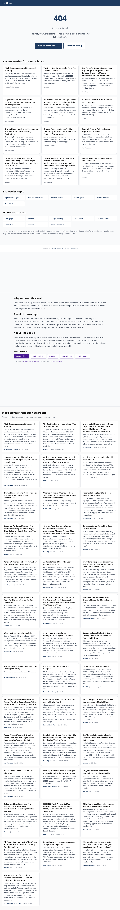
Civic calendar (79, 219)
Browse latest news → (48, 45)
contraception (79, 197)
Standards (74, 249)
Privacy (66, 249)
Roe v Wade (9, 204)
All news (31, 219)
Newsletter (9, 225)
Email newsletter (38, 356)
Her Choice (7, 3)
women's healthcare (35, 197)
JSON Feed (53, 356)
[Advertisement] (60, 272)
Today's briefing (22, 356)
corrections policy (56, 361)
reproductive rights (12, 197)
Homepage (9, 219)
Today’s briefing (74, 45)
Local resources (103, 219)
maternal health (103, 197)
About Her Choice (57, 225)
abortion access (57, 197)
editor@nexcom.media (31, 361)
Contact (31, 225)
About (53, 249)
